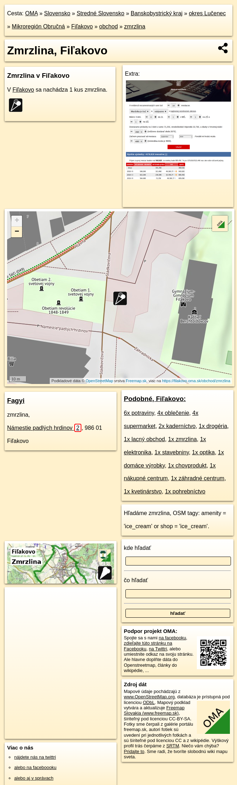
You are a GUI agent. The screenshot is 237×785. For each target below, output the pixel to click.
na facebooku (172, 637)
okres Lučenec (207, 13)
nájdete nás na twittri (35, 757)
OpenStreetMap (99, 381)
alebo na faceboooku (35, 767)
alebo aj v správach (33, 778)
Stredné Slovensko (100, 13)
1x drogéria (213, 426)
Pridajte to (134, 751)
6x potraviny (139, 413)
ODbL (149, 702)
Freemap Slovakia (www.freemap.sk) (154, 710)
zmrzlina (134, 26)
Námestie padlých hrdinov (44, 428)
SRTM (172, 745)
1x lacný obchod (144, 439)
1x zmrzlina (182, 439)
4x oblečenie (173, 413)
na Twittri (158, 648)
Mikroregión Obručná (38, 26)
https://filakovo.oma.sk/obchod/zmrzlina (196, 381)
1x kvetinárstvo (143, 491)
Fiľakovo (82, 26)
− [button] (17, 232)
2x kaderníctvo (176, 426)
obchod (108, 26)
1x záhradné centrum (197, 478)
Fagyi (16, 400)
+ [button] (17, 221)
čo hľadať (136, 580)
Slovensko (57, 13)
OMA (31, 13)
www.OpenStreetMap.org (149, 696)
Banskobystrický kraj (157, 13)
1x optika (203, 452)
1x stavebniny (172, 452)
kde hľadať (137, 548)
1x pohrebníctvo (185, 491)
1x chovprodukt (187, 465)
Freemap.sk (136, 381)
